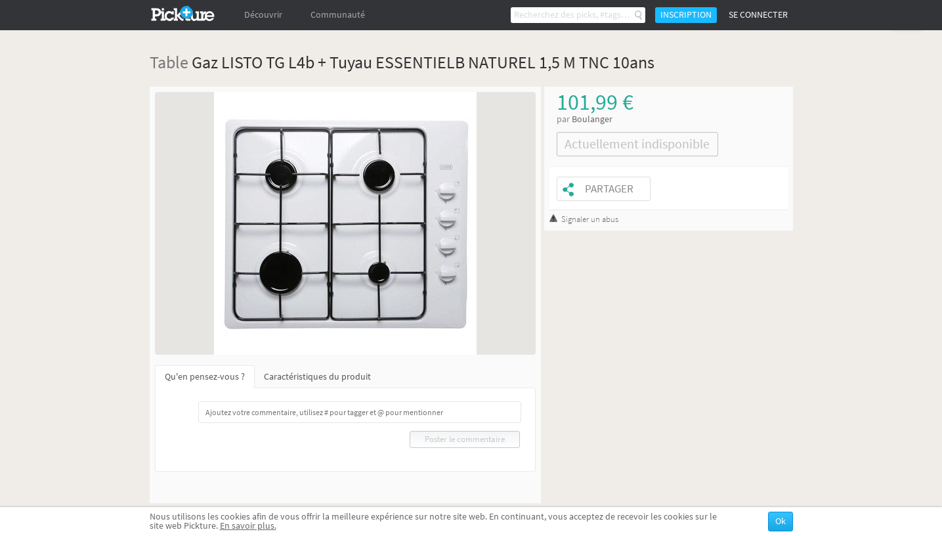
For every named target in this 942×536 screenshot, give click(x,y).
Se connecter (758, 15)
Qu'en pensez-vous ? (205, 376)
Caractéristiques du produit (317, 376)
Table (169, 62)
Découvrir (263, 15)
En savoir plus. (248, 526)
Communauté (337, 15)
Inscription (686, 15)
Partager (609, 188)
